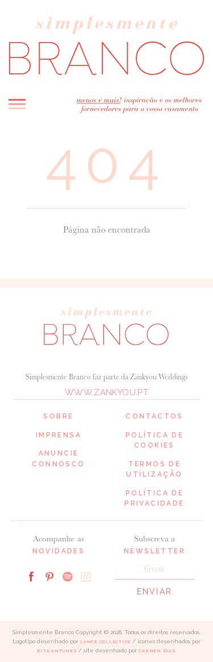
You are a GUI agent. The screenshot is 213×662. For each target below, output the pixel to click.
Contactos (154, 416)
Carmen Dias (157, 650)
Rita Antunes (57, 650)
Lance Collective (105, 641)
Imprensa (58, 435)
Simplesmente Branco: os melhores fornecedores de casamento (106, 45)
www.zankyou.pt (106, 392)
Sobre (58, 416)
